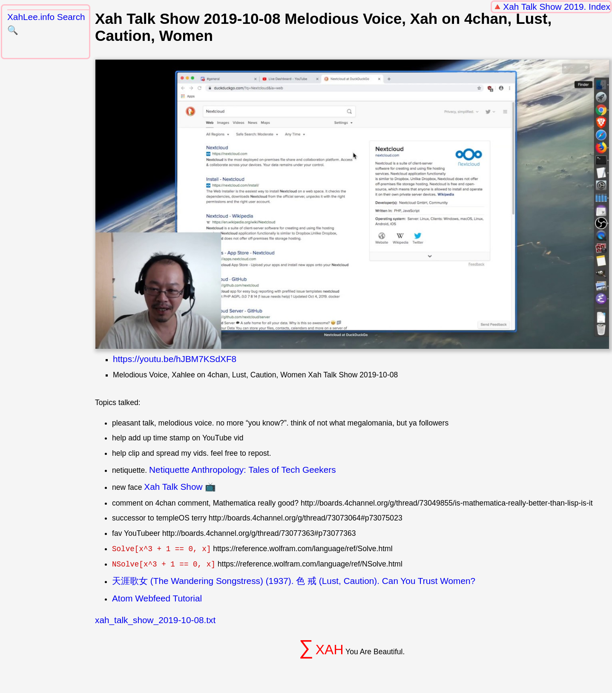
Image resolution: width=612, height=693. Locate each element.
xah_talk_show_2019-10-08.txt (155, 620)
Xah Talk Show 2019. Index (556, 7)
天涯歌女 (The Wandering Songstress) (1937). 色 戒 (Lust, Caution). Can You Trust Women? (293, 581)
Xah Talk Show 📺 (180, 487)
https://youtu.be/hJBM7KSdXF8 (174, 359)
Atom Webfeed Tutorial (157, 598)
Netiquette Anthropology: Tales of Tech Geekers (242, 469)
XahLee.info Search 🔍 (46, 23)
